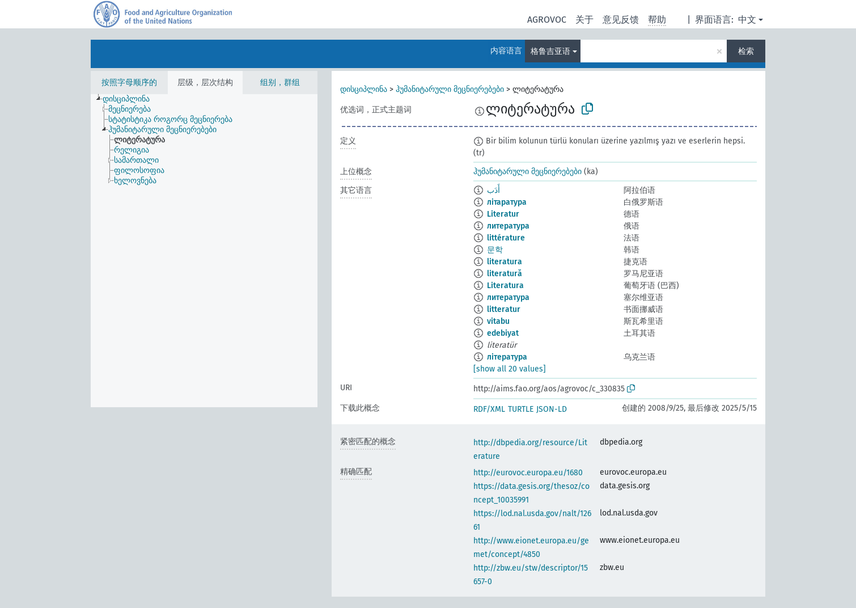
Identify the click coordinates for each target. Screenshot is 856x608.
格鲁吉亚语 (550, 51)
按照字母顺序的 (129, 82)
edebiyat (503, 333)
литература (508, 226)
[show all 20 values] (509, 369)
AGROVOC (546, 19)
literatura (504, 262)
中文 (747, 19)
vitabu (498, 321)
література (507, 357)
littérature (506, 238)
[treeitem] (131, 99)
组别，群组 (280, 82)
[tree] (204, 250)
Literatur (503, 214)
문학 (495, 250)
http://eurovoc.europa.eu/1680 (528, 473)
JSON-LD (551, 409)
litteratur (503, 309)
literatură (504, 273)
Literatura (505, 285)
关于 (584, 19)
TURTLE (520, 409)
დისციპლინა (363, 89)
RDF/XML (489, 409)
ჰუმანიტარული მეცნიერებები (450, 89)
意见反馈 (621, 19)
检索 (746, 51)
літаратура (507, 202)
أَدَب (493, 190)
